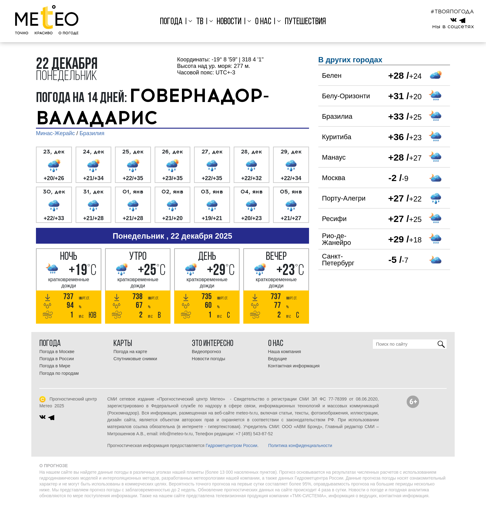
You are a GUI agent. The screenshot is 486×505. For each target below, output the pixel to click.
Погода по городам (59, 373)
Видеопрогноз (206, 351)
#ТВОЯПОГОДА (452, 11)
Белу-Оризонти (346, 96)
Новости (229, 22)
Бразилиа (337, 116)
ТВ (199, 22)
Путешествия (305, 22)
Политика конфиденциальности (300, 445)
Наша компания (284, 351)
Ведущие (277, 358)
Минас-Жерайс (55, 133)
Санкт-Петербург (338, 259)
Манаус (334, 157)
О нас (263, 22)
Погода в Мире (54, 365)
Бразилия (92, 133)
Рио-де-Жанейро (336, 239)
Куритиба (336, 137)
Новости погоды (208, 358)
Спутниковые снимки (135, 358)
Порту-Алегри (344, 198)
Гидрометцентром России (231, 445)
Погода (171, 22)
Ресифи (334, 219)
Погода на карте (130, 351)
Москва (333, 178)
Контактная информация (294, 365)
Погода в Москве (56, 351)
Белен (332, 75)
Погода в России (56, 358)
